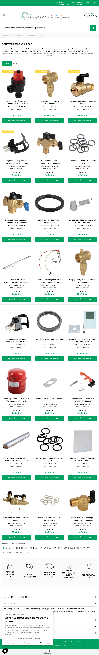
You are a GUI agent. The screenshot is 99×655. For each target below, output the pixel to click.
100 (59, 548)
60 (40, 548)
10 (17, 548)
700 (4, 552)
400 (77, 548)
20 (22, 548)
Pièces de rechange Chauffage (36, 608)
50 (36, 548)
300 (71, 548)
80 (50, 548)
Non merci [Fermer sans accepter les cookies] (11, 643)
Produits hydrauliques (66, 611)
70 (45, 548)
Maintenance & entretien (86, 611)
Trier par (16, 63)
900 (16, 552)
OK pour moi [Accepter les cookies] (44, 643)
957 (21, 552)
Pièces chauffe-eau (75, 608)
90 (55, 548)
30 (26, 548)
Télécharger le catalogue (12, 608)
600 (88, 548)
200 (65, 548)
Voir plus (49, 56)
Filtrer (7, 63)
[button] (5, 651)
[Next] (27, 550)
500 (83, 548)
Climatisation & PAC (58, 608)
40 (31, 548)
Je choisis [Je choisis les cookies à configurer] (27, 643)
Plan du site (82, 642)
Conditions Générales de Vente (63, 642)
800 (10, 552)
